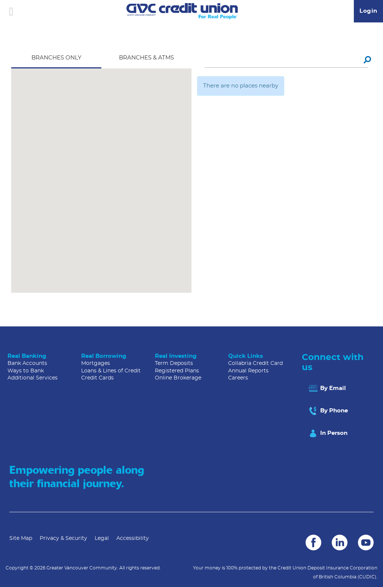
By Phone (327, 411)
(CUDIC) (367, 577)
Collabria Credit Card (255, 363)
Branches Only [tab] (56, 58)
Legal (102, 538)
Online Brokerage (178, 378)
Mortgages (95, 363)
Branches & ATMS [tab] (146, 58)
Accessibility (132, 538)
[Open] (11, 11)
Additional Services (32, 378)
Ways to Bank (25, 371)
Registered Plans (177, 371)
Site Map (20, 538)
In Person (327, 433)
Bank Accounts (27, 363)
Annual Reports (248, 371)
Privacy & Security (63, 538)
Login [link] (368, 11)
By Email (326, 388)
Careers (238, 378)
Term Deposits (174, 363)
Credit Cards (97, 378)
